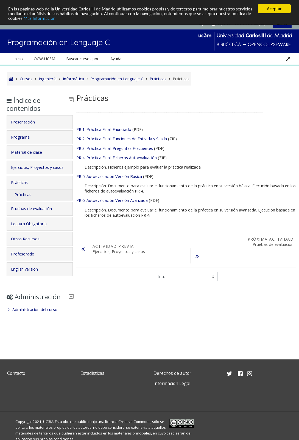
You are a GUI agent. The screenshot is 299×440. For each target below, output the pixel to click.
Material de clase (30, 152)
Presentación (27, 122)
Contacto (16, 373)
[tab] (40, 122)
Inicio (18, 58)
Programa (24, 137)
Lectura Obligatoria (33, 231)
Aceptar (274, 9)
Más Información (40, 18)
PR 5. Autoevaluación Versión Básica (109, 176)
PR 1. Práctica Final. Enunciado (103, 129)
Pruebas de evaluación (35, 216)
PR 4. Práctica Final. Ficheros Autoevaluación (116, 157)
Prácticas (23, 190)
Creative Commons (134, 421)
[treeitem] (40, 325)
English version (28, 276)
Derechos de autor (172, 373)
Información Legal (171, 383)
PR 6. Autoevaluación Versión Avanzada (112, 200)
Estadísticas (92, 373)
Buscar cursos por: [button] (82, 58)
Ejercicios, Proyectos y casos (35, 171)
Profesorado (26, 261)
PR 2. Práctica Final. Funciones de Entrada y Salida (121, 138)
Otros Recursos (29, 246)
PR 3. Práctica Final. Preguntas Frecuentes (114, 148)
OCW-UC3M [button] (44, 58)
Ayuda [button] (115, 58)
